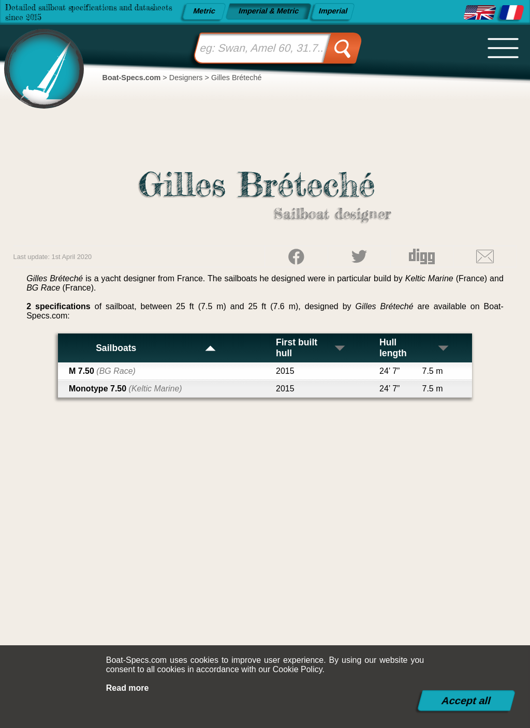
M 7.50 (102, 371)
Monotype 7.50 (125, 388)
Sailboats (156, 348)
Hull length (414, 347)
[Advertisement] (265, 556)
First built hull (311, 347)
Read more (127, 688)
